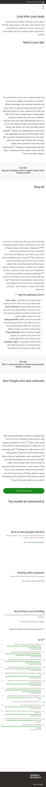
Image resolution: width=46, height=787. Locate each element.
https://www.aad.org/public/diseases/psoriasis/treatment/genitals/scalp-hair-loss (21, 727)
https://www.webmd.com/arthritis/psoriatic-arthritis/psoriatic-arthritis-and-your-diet (24, 646)
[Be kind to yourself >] (23, 491)
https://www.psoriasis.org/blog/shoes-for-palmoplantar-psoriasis (23, 714)
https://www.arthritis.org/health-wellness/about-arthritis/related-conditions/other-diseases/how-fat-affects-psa (23, 654)
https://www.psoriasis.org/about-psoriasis (18, 697)
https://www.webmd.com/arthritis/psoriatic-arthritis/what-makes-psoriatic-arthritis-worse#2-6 (23, 662)
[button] (43, 7)
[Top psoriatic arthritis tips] (33, 581)
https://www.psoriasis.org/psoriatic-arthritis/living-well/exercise (23, 684)
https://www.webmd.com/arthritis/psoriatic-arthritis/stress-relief (23, 676)
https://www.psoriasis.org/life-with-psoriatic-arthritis (26, 669)
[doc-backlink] (2, 644)
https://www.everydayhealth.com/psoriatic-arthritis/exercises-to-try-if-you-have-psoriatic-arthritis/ (23, 690)
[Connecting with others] (34, 542)
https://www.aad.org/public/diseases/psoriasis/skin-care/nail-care (23, 707)
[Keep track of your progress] (32, 622)
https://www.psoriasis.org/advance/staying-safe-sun (20, 720)
